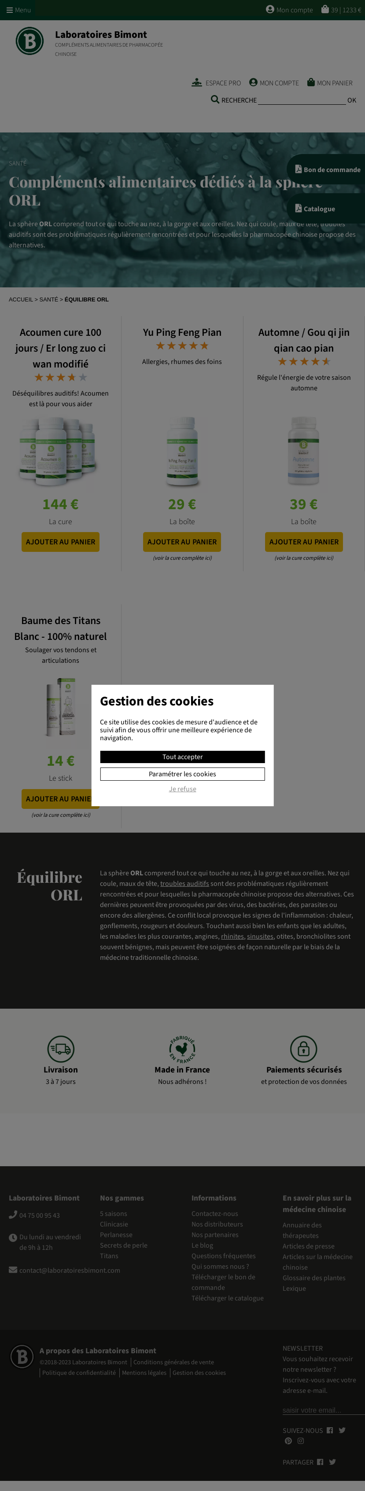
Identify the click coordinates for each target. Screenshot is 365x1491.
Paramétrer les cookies (182, 774)
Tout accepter (182, 757)
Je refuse (182, 789)
